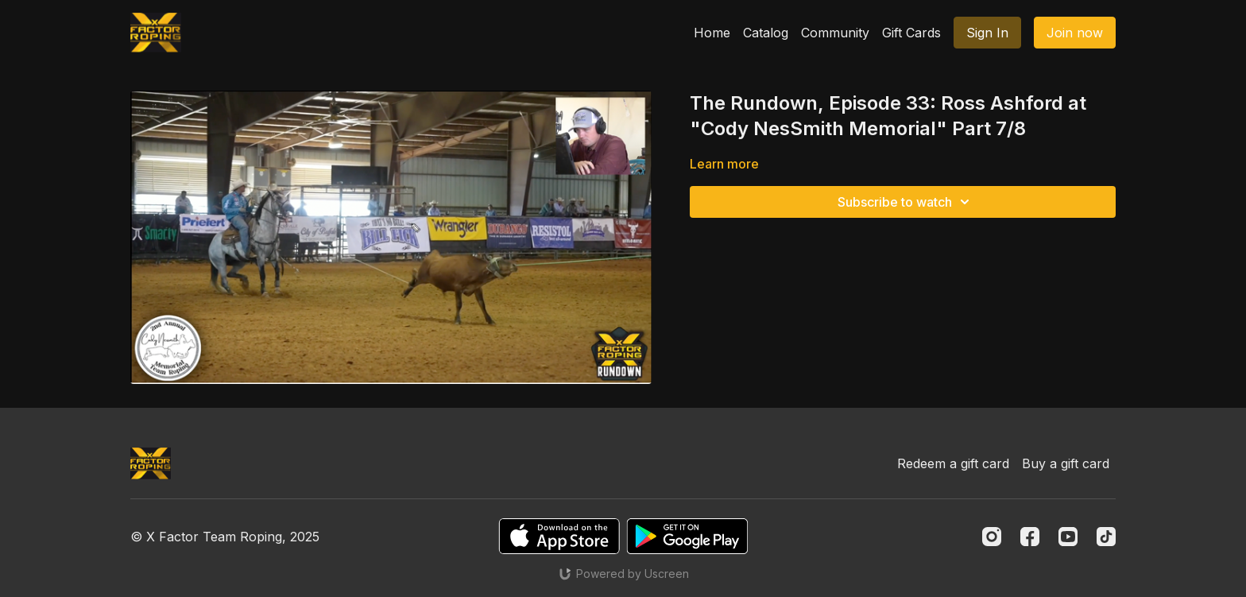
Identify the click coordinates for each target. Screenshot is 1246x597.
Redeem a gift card (953, 463)
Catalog (765, 33)
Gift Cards (911, 33)
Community (835, 33)
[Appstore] (559, 536)
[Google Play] (687, 536)
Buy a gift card (1065, 463)
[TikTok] (1106, 536)
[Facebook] (1029, 536)
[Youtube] (1068, 536)
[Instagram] (991, 536)
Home (712, 33)
